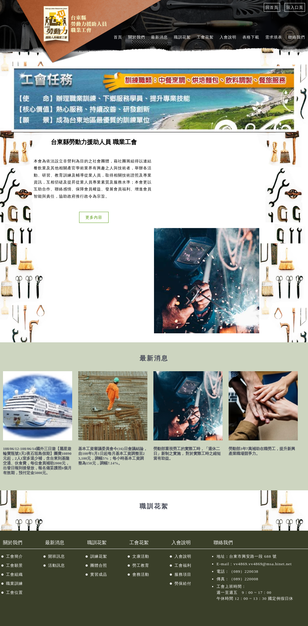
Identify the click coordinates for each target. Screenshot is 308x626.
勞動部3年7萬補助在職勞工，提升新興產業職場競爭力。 (262, 451)
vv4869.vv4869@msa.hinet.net (262, 564)
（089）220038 (243, 571)
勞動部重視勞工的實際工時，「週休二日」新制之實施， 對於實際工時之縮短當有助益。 (187, 453)
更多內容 (93, 217)
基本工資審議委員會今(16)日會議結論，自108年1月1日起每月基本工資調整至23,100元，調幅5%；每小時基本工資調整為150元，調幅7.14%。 (112, 455)
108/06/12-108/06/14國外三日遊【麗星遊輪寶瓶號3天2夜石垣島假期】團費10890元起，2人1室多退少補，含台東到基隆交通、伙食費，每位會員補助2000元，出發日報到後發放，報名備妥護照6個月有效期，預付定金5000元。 (37, 460)
